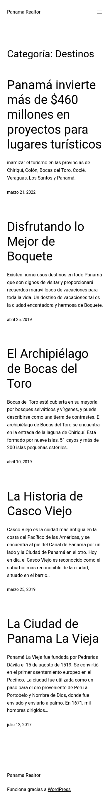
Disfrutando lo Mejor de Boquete (45, 241)
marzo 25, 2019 (21, 589)
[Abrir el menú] (99, 12)
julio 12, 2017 (19, 724)
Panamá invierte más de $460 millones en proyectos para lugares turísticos (54, 115)
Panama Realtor (23, 12)
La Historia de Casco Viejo (45, 503)
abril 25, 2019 (19, 319)
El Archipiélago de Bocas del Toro (48, 368)
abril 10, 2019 (19, 461)
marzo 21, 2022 (21, 192)
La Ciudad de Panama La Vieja (53, 631)
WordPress (59, 789)
